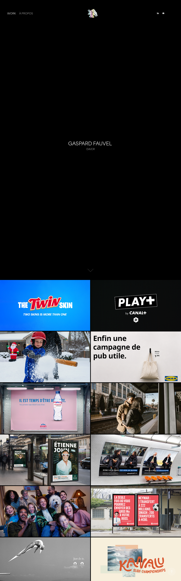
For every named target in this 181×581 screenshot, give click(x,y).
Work (11, 13)
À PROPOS (26, 13)
